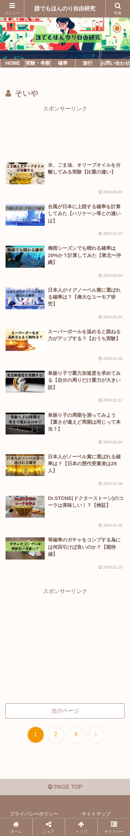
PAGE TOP (65, 787)
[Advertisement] (65, 131)
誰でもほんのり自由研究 (64, 8)
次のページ (65, 711)
